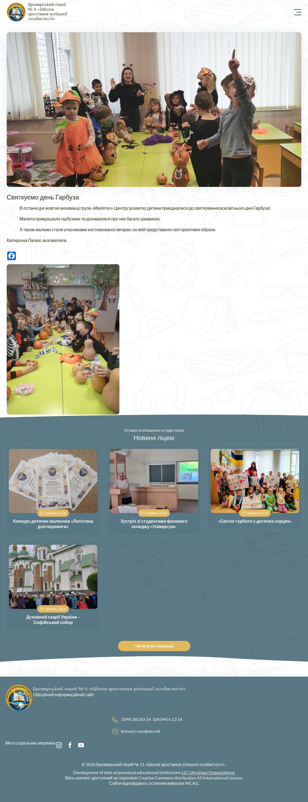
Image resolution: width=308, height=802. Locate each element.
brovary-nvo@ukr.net (140, 731)
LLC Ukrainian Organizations (208, 772)
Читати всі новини (158, 645)
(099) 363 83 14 (136, 719)
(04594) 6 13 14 (167, 719)
